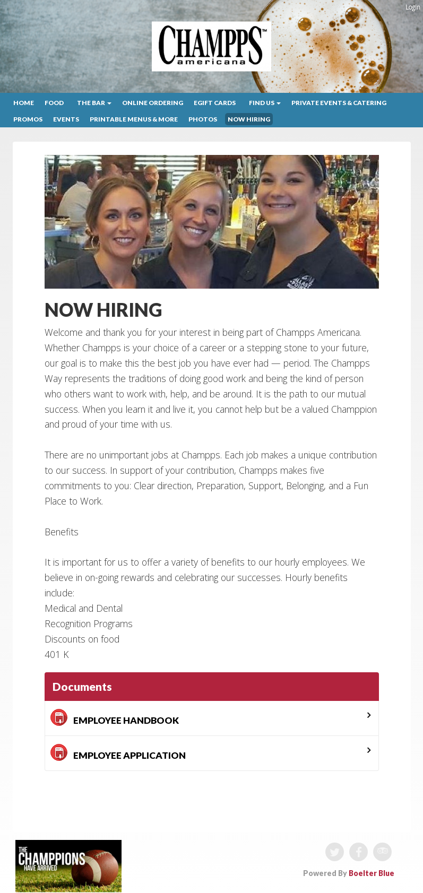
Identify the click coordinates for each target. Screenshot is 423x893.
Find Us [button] (265, 103)
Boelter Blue (371, 873)
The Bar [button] (94, 103)
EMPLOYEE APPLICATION (118, 752)
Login (412, 7)
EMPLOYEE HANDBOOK (114, 717)
